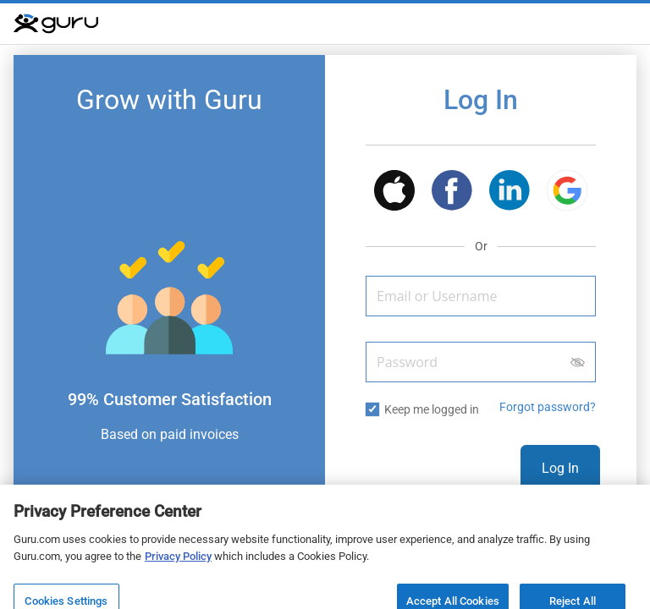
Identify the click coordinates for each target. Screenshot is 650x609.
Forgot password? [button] (547, 407)
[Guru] (56, 23)
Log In (560, 468)
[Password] (480, 362)
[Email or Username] (481, 296)
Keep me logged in (431, 409)
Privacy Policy (178, 564)
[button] (394, 193)
